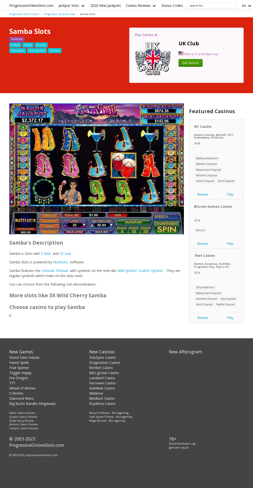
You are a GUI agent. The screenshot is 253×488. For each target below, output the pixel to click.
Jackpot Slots (69, 5)
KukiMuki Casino (102, 388)
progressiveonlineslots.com (41, 455)
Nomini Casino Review (23, 424)
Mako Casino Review (22, 413)
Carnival (48, 270)
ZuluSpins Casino (102, 357)
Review (202, 194)
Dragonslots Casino (104, 362)
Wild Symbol (127, 270)
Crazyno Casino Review (23, 428)
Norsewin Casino (102, 383)
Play (230, 194)
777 (12, 383)
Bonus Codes (172, 5)
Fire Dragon (18, 378)
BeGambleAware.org (182, 443)
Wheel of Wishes (22, 388)
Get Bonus (190, 62)
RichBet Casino (101, 367)
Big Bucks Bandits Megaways (32, 403)
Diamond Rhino (21, 398)
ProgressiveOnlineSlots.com (31, 5)
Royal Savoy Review (21, 420)
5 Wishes (16, 393)
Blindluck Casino (102, 398)
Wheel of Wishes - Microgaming (108, 413)
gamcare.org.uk (179, 447)
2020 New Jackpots (105, 5)
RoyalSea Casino (102, 403)
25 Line (65, 253)
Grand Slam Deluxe (24, 357)
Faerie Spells (19, 362)
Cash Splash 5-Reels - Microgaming (110, 416)
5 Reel (46, 253)
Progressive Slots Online (24, 14)
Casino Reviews (138, 5)
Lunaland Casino (102, 378)
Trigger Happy (20, 372)
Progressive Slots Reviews (59, 14)
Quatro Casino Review (23, 416)
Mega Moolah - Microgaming (107, 420)
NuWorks (60, 262)
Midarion (96, 393)
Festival (62, 270)
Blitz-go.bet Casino (104, 372)
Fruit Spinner (19, 367)
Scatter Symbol (151, 270)
